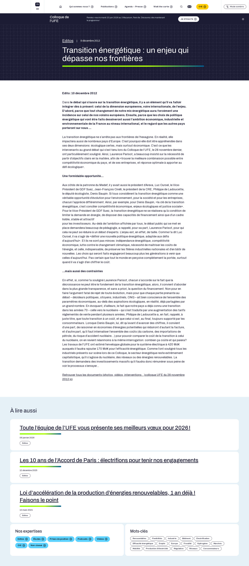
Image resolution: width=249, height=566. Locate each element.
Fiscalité (188, 544)
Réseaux (193, 549)
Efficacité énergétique (143, 544)
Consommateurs (211, 549)
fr (37, 4)
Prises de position (59, 539)
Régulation (179, 549)
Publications (107, 6)
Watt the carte (161, 6)
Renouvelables (139, 538)
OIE (200, 6)
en (37, 9)
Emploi (162, 544)
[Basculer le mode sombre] (235, 7)
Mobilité (136, 549)
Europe (174, 544)
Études (37, 539)
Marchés (218, 544)
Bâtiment (186, 538)
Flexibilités (157, 538)
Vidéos (100, 539)
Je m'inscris (187, 19)
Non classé (36, 545)
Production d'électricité (157, 549)
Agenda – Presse (134, 6)
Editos (67, 41)
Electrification (202, 538)
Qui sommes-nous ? (79, 6)
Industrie (172, 538)
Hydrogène (202, 544)
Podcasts (82, 539)
